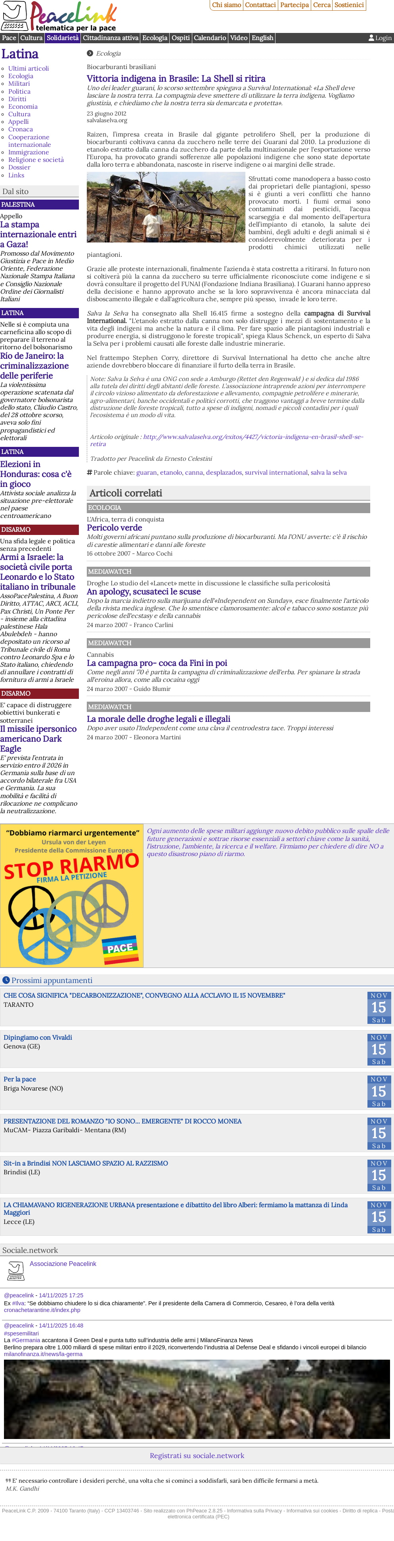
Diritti (17, 99)
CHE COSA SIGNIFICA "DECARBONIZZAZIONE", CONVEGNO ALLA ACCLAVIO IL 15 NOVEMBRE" (144, 995)
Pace (9, 38)
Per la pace (20, 1079)
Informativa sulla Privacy (254, 1511)
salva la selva (329, 472)
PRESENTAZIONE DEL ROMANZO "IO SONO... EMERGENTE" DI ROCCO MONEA (122, 1121)
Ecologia (154, 38)
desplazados (224, 472)
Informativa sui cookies (312, 1511)
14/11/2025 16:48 (61, 1325)
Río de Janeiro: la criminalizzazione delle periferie (34, 365)
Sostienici (349, 5)
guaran (146, 472)
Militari (19, 83)
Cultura (31, 38)
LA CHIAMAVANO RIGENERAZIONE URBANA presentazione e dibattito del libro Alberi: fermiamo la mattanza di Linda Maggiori (176, 1208)
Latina (19, 54)
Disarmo (16, 529)
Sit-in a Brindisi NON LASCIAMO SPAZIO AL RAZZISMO (86, 1163)
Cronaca (20, 129)
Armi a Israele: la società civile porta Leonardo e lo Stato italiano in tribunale (37, 572)
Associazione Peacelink (63, 1263)
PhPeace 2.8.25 (204, 1511)
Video (238, 38)
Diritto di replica (359, 1511)
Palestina (17, 204)
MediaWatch (109, 571)
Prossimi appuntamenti (51, 980)
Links (16, 175)
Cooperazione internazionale (29, 140)
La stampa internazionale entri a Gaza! (38, 234)
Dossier (19, 167)
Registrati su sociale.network (197, 1455)
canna (194, 472)
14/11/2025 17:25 (61, 1295)
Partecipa (294, 5)
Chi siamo (226, 5)
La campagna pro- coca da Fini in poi (157, 663)
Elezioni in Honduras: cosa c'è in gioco (35, 474)
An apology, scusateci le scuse (144, 591)
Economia (23, 106)
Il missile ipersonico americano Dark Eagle (38, 738)
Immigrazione (28, 152)
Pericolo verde (114, 527)
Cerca (322, 5)
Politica (19, 91)
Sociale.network (30, 1250)
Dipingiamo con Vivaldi (38, 1037)
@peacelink (19, 1295)
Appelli (18, 121)
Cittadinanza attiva (110, 38)
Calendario (210, 38)
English (263, 38)
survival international (276, 472)
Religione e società (36, 160)
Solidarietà (62, 38)
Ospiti (181, 38)
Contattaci (260, 5)
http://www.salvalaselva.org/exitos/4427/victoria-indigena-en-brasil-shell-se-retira (226, 440)
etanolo (171, 472)
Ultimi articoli (28, 68)
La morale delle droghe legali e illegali (158, 719)
